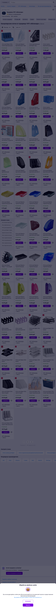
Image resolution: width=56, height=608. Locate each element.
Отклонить (28, 601)
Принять (28, 605)
